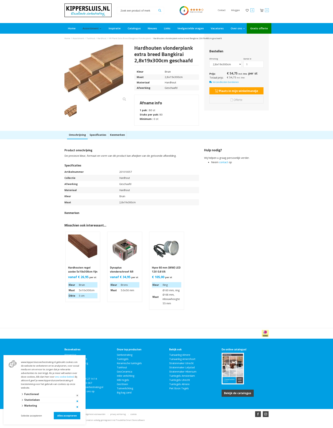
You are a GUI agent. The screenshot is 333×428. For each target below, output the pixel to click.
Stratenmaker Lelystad (182, 367)
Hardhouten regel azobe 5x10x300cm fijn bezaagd (82, 272)
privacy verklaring (118, 414)
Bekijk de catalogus (238, 393)
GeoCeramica (124, 371)
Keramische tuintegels (129, 363)
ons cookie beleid (64, 376)
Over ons (236, 28)
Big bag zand (124, 392)
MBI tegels (123, 380)
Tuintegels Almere (179, 384)
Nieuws (152, 28)
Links (167, 28)
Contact (221, 10)
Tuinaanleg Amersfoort (182, 359)
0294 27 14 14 (89, 378)
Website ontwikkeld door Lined (140, 426)
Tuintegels (123, 359)
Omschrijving (77, 134)
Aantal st (247, 58)
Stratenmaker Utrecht (181, 363)
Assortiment (91, 28)
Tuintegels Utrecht (179, 380)
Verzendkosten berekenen (226, 82)
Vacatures (217, 28)
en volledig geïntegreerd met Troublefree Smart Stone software (118, 420)
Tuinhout (122, 367)
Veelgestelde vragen (190, 28)
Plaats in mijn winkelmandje (236, 91)
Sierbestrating (124, 354)
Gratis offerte (259, 28)
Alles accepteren (67, 415)
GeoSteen (122, 384)
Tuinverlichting (125, 388)
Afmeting (213, 58)
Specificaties (98, 134)
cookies (133, 414)
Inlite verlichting (125, 375)
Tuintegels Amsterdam (182, 375)
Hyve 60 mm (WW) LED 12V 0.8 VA (166, 270)
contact (223, 162)
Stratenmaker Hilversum (182, 371)
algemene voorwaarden (95, 414)
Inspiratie (115, 28)
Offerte (236, 100)
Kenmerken (117, 134)
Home (72, 28)
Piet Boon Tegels (179, 388)
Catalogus (134, 28)
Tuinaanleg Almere (179, 354)
